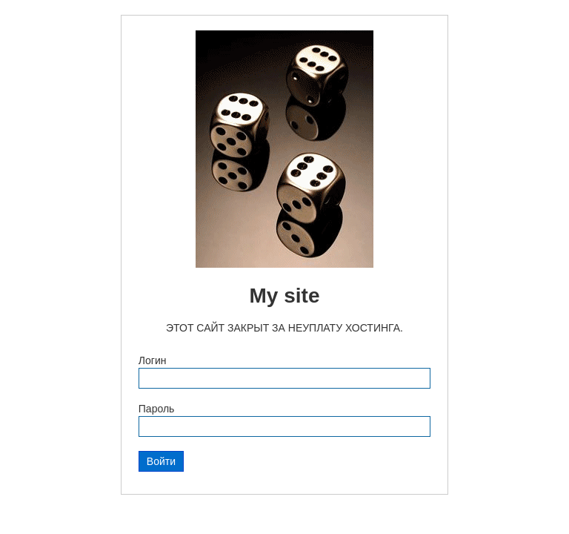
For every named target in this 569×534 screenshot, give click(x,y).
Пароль (157, 409)
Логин (153, 360)
